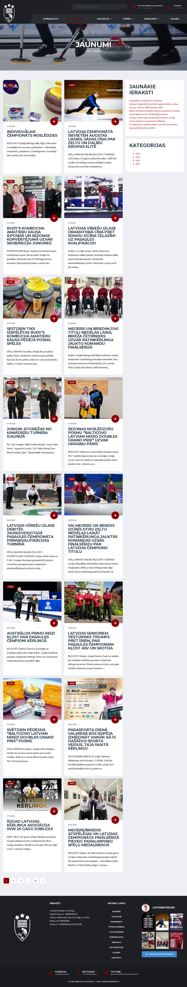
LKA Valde (116, 917)
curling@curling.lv (146, 8)
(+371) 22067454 (179, 8)
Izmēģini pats (50, 19)
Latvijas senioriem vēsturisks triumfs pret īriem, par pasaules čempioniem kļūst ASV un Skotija (91, 640)
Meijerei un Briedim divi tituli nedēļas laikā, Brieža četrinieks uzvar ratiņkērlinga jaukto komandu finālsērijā (93, 338)
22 (35, 881)
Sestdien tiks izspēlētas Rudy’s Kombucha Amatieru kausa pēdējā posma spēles (29, 336)
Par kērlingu (76, 19)
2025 (137, 160)
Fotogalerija (116, 932)
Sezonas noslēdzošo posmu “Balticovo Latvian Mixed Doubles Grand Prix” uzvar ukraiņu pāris (92, 436)
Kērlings (116, 942)
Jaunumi (116, 911)
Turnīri (126, 19)
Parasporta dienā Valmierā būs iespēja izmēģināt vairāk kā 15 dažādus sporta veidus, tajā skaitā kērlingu (92, 739)
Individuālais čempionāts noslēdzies (32, 133)
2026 (137, 164)
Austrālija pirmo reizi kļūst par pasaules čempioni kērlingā (31, 637)
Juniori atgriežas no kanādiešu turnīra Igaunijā (29, 433)
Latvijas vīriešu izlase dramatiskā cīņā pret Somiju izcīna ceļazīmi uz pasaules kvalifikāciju (92, 235)
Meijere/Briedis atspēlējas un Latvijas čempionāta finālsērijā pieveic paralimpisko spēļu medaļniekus (93, 837)
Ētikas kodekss (116, 927)
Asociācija (103, 19)
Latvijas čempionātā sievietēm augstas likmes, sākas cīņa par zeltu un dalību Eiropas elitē (91, 139)
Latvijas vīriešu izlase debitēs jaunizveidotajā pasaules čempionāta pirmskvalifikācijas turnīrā (31, 534)
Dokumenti (116, 922)
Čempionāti (150, 19)
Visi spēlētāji (116, 947)
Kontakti (116, 958)
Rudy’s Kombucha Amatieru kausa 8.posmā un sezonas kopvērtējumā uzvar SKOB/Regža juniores (30, 235)
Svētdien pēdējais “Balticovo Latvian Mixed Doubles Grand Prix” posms (30, 735)
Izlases (175, 19)
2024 (137, 157)
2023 (137, 153)
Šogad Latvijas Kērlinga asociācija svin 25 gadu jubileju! (30, 825)
